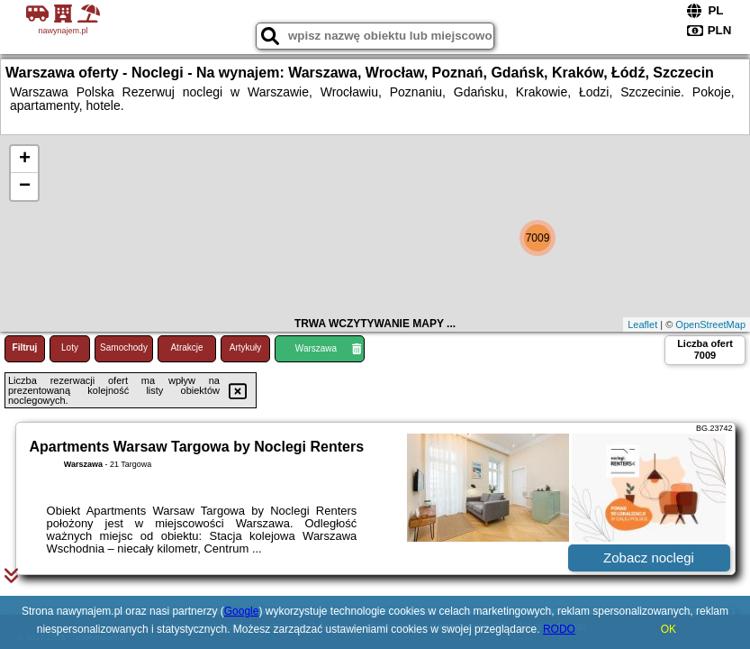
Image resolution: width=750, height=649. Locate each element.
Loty (69, 347)
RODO (559, 629)
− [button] (25, 186)
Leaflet (642, 324)
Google (241, 611)
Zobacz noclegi (648, 557)
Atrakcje (186, 347)
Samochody (124, 347)
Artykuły (246, 347)
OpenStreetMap (710, 324)
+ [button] (25, 159)
